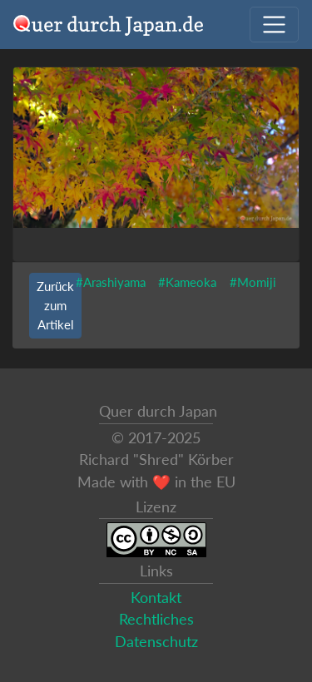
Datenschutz (156, 641)
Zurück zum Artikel (55, 305)
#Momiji (253, 281)
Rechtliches (156, 619)
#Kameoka (187, 281)
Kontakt (156, 597)
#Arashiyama (111, 281)
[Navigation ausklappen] (274, 24)
